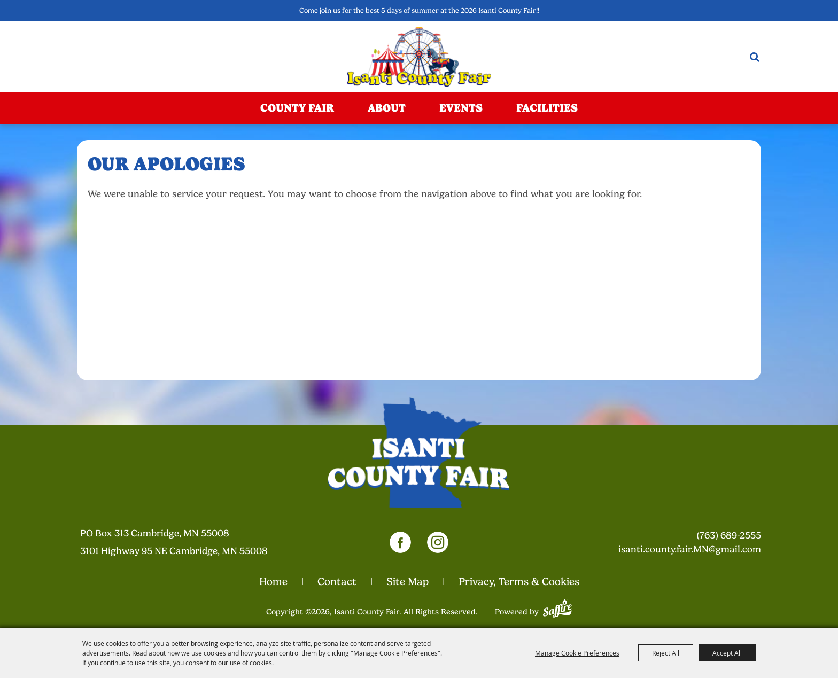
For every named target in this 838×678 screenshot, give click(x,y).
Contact (336, 581)
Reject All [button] (665, 653)
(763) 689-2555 (728, 535)
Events (461, 108)
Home (273, 581)
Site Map (407, 581)
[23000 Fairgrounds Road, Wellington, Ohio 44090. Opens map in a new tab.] (182, 542)
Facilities (547, 108)
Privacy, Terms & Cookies (519, 581)
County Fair (297, 108)
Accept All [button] (727, 653)
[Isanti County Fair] (419, 56)
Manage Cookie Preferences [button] (577, 653)
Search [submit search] (754, 57)
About (387, 108)
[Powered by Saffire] (557, 607)
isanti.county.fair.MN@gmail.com (689, 549)
